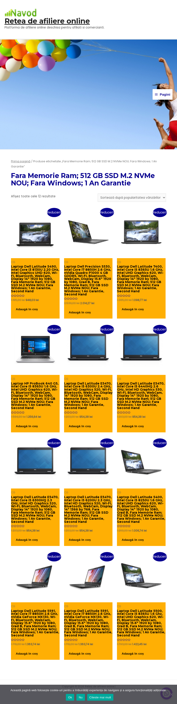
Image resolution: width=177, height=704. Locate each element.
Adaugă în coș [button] (29, 310)
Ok (70, 697)
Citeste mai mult (100, 697)
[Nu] (171, 694)
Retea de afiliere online (47, 21)
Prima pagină (20, 161)
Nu (80, 697)
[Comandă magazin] (132, 198)
